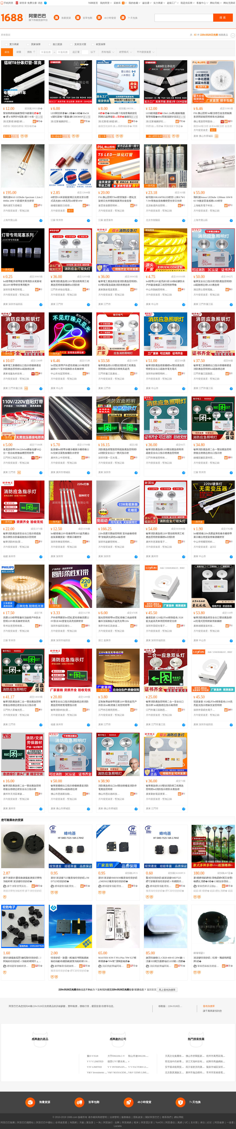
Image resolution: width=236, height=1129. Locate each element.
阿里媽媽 (126, 1122)
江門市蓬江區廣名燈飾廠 (109, 373)
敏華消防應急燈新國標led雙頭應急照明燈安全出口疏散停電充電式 (165, 367)
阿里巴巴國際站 (25, 1122)
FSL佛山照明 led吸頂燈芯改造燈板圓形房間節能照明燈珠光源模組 (213, 115)
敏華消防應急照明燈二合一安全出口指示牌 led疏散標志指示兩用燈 (165, 703)
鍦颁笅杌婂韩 (105, 126)
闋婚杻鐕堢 (17, 126)
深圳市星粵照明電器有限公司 (14, 289)
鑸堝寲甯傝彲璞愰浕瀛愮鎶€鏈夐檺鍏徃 (65, 886)
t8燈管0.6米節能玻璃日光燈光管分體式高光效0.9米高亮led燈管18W (69, 199)
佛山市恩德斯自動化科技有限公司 (61, 794)
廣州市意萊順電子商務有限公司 (157, 541)
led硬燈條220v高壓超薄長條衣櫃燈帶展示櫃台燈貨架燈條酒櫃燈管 (213, 535)
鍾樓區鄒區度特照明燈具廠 (204, 457)
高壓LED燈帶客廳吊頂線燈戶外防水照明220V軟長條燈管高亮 (22, 619)
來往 (202, 1122)
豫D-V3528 (92, 1056)
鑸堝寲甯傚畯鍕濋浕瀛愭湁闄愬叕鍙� (18, 966)
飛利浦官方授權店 (12, 205)
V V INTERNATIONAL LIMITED (124, 1067)
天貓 (81, 1122)
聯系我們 (166, 1117)
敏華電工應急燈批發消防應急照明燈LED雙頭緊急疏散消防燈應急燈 (117, 283)
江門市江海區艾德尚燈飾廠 (14, 457)
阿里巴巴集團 (8, 1122)
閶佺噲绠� (30, 126)
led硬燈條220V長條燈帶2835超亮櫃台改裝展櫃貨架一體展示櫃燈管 (70, 535)
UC (186, 1122)
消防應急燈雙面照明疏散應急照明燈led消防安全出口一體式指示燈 (117, 451)
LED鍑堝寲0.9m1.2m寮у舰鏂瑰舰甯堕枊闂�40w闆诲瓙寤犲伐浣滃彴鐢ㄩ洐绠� (165, 115)
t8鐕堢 (7, 126)
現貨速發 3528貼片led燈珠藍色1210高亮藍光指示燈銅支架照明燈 (213, 703)
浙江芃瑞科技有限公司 (197, 1061)
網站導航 (178, 1117)
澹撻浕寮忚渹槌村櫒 (13, 890)
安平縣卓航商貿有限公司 (178, 1067)
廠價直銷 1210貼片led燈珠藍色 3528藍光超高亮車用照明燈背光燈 (164, 619)
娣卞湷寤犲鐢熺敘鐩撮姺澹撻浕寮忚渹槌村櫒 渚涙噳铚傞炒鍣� (22, 879)
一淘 (98, 1122)
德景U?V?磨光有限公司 (120, 1061)
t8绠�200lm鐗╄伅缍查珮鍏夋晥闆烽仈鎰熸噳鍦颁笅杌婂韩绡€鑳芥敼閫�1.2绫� (117, 115)
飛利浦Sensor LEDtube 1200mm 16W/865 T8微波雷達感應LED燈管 (213, 199)
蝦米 (136, 1122)
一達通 (230, 1122)
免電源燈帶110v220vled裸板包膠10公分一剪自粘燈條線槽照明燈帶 (22, 451)
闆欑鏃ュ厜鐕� (154, 126)
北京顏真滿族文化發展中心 (179, 1072)
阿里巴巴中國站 (44, 1122)
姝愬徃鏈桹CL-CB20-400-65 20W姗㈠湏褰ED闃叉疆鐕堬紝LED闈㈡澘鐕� (165, 959)
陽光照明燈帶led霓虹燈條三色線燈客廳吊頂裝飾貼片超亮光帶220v (117, 619)
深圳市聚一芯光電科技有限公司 (109, 457)
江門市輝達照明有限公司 (157, 457)
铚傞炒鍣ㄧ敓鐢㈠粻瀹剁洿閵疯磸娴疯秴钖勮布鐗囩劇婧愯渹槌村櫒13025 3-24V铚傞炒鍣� (70, 959)
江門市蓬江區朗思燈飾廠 (204, 373)
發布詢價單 (209, 1006)
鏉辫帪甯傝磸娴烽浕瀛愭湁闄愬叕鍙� (65, 966)
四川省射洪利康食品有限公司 (201, 1067)
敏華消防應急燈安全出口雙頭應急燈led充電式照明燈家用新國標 (213, 619)
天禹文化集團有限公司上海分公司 (182, 1056)
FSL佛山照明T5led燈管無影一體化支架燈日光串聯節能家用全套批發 (117, 199)
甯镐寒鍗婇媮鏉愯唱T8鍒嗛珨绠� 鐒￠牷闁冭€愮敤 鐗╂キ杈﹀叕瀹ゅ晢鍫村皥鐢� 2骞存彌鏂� (22, 115)
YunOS (159, 1122)
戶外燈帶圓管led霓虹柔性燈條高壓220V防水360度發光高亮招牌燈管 (70, 619)
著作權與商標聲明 (97, 1117)
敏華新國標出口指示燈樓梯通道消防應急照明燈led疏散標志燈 (69, 787)
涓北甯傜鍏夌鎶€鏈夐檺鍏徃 (14, 121)
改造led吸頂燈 (216, 126)
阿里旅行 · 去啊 (111, 1122)
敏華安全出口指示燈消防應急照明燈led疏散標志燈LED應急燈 (213, 283)
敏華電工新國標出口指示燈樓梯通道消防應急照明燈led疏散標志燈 (22, 367)
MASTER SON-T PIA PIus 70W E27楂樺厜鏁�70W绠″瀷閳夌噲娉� (117, 959)
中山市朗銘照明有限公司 (157, 289)
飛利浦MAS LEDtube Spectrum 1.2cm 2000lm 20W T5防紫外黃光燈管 (22, 199)
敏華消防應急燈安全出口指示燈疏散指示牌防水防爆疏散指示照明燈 (22, 535)
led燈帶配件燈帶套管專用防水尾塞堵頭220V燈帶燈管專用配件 (22, 283)
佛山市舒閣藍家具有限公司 (200, 1056)
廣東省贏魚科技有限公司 (14, 373)
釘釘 (209, 1122)
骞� (39, 121)
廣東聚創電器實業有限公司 (109, 289)
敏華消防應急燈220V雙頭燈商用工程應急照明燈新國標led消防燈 (70, 283)
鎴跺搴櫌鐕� (201, 890)
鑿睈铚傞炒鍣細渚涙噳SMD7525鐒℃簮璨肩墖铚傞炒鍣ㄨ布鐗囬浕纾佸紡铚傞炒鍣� (164, 879)
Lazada (118, 1126)
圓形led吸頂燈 (201, 126)
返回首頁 (151, 989)
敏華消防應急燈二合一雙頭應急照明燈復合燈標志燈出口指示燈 (212, 451)
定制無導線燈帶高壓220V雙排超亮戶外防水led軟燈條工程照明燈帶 (117, 703)
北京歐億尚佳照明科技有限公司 (157, 205)
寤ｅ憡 (39, 117)
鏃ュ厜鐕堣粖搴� (122, 126)
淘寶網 (73, 1122)
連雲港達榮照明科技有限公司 (109, 205)
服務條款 (126, 1117)
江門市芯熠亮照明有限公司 (109, 710)
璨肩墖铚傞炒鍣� (155, 890)
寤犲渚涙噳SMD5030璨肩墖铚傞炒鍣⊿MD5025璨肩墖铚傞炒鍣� (117, 879)
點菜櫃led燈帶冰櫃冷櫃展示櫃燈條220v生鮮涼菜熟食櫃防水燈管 (70, 451)
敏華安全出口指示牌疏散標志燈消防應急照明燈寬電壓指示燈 (69, 703)
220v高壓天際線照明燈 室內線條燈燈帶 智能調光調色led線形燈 (117, 535)
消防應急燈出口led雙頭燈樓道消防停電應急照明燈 (117, 787)
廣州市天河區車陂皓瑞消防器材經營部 (14, 794)
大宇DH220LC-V (116, 1056)
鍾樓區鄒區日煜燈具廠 (61, 205)
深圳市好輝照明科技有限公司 (157, 373)
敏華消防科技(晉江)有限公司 (14, 541)
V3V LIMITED (94, 1067)
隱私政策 (138, 1117)
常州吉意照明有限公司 (14, 625)
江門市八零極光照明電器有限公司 (14, 710)
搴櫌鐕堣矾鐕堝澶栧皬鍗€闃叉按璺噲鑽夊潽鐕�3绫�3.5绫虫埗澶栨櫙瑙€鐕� (213, 879)
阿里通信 (170, 1122)
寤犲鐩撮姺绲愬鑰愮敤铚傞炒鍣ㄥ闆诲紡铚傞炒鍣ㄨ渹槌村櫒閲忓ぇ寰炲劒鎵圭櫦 (22, 959)
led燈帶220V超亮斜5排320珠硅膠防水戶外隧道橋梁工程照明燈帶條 (165, 283)
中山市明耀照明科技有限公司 (204, 541)
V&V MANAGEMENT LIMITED (124, 1072)
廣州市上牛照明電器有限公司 (61, 457)
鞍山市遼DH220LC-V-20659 (142, 1056)
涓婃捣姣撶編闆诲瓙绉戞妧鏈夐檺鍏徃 (113, 966)
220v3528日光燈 (176, 1006)
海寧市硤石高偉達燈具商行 (109, 625)
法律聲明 (114, 1117)
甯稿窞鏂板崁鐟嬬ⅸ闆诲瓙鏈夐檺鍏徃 (208, 966)
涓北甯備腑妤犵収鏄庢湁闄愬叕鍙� (61, 121)
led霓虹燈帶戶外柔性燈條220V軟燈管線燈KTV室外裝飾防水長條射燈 (70, 367)
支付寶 (194, 1122)
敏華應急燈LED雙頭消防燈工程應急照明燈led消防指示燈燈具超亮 (117, 367)
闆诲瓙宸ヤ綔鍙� (173, 126)
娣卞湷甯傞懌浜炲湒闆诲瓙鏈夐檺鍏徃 (18, 886)
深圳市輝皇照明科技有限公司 (61, 541)
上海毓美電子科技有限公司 (204, 205)
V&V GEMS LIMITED (139, 1072)
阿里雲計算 (147, 1122)
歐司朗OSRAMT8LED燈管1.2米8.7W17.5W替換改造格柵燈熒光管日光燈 (165, 199)
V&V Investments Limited (99, 1072)
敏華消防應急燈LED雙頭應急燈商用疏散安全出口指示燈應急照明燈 (164, 451)
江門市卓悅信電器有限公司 (61, 289)
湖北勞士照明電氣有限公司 (204, 289)
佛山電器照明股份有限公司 (204, 121)
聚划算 (89, 1122)
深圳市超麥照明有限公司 (109, 541)
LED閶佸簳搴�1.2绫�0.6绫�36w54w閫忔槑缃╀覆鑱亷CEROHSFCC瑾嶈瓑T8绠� (70, 115)
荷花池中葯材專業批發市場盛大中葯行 (185, 1061)
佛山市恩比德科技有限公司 (109, 794)
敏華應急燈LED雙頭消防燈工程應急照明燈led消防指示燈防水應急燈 (164, 787)
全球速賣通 (61, 1122)
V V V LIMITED (95, 1061)
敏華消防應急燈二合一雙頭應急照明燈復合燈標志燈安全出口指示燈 (22, 703)
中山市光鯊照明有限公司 (61, 373)
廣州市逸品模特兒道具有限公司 (202, 1072)
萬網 (179, 1122)
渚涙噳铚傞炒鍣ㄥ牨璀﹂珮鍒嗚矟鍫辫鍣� (212, 959)
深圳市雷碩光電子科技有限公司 (157, 625)
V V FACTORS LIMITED (140, 1067)
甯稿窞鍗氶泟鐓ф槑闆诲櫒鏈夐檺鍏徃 (208, 886)
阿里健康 (219, 1122)
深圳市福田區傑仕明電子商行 (61, 625)
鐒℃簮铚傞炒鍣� (174, 890)
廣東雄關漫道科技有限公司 (204, 625)
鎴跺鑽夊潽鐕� (218, 890)
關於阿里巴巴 (152, 1117)
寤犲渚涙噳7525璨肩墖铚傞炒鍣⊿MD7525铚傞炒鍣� (70, 879)
